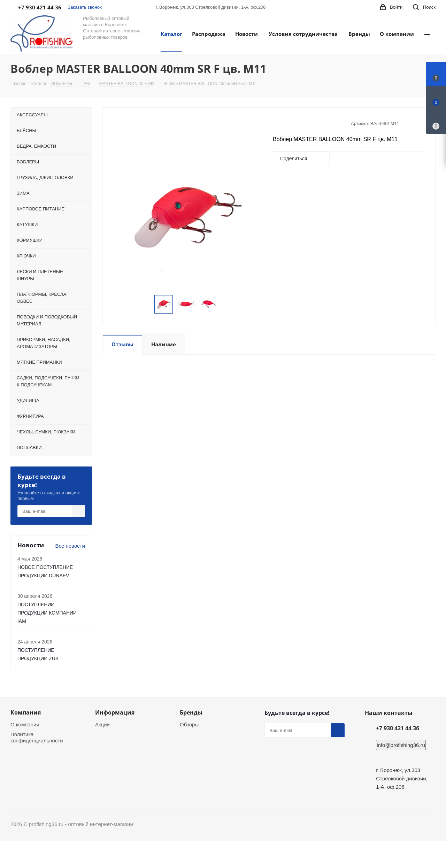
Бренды (191, 712)
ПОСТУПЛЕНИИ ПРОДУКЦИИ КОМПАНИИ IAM (47, 613)
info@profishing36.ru (401, 745)
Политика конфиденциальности (36, 737)
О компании (24, 724)
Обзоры (189, 724)
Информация (114, 712)
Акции (102, 724)
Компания (25, 712)
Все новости (70, 546)
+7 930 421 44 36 (397, 728)
